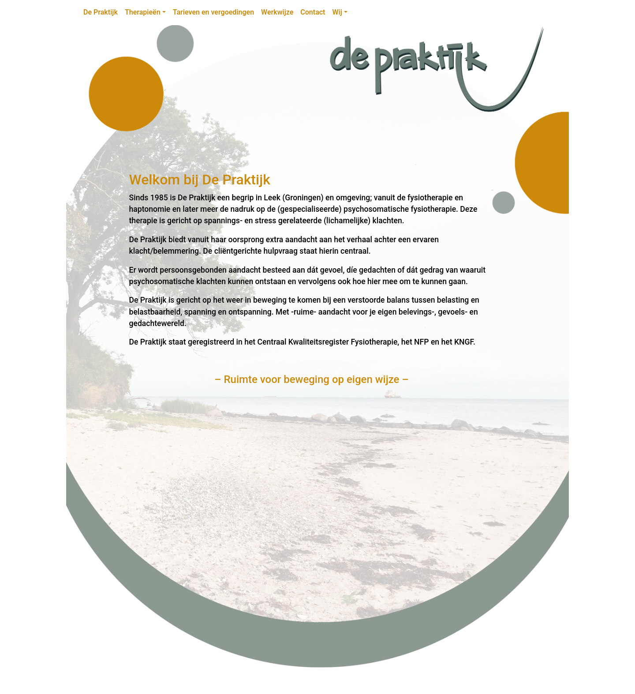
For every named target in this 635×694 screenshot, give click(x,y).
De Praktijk (100, 12)
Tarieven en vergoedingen (213, 12)
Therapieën (143, 12)
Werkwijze (277, 12)
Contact (312, 12)
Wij (337, 12)
